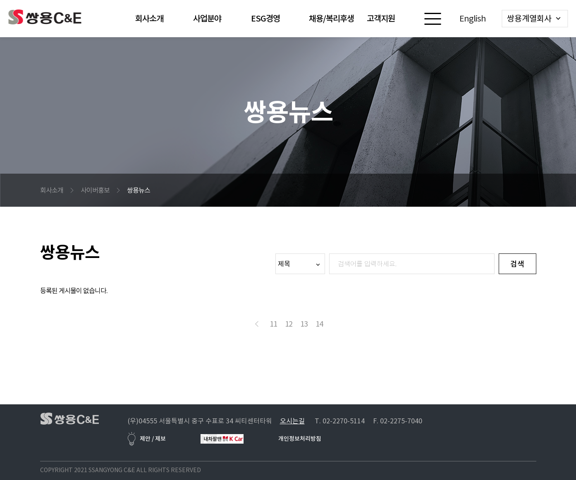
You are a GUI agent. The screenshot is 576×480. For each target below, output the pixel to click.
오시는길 (292, 421)
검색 (517, 264)
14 (319, 324)
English (472, 18)
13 (304, 324)
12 (288, 324)
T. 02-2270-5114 (340, 421)
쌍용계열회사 (529, 18)
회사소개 (51, 190)
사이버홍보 (95, 190)
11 (273, 324)
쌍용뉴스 (138, 190)
